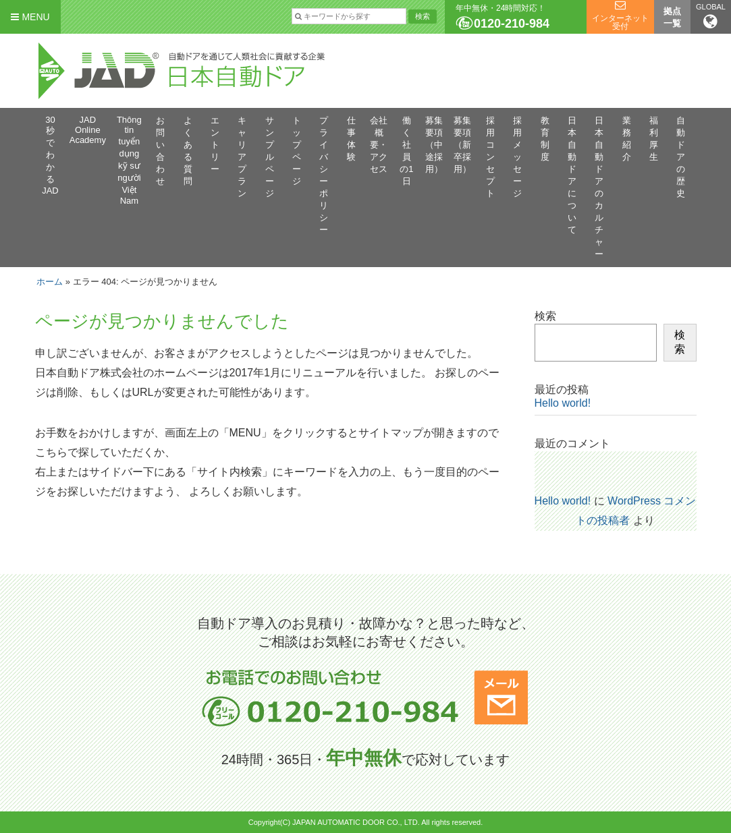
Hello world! (563, 403)
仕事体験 (351, 138)
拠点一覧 (672, 17)
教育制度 (545, 138)
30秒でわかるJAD (50, 155)
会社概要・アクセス (378, 144)
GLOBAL (711, 16)
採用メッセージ (517, 156)
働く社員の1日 (406, 150)
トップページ (296, 150)
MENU (30, 16)
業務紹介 (626, 138)
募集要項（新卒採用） (462, 144)
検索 (545, 316)
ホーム (49, 282)
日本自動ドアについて (572, 175)
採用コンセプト (490, 156)
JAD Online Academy (88, 130)
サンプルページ (269, 156)
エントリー (215, 144)
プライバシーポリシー (323, 175)
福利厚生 (653, 138)
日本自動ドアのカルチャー (599, 187)
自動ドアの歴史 (680, 156)
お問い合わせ (160, 150)
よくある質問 (188, 150)
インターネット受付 (620, 22)
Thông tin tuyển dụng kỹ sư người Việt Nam (129, 160)
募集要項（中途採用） (434, 144)
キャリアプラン (242, 156)
